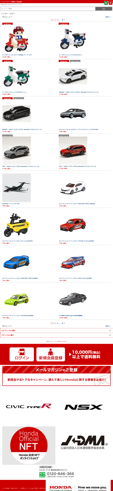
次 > (63, 20)
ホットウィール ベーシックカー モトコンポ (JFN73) (17, 241)
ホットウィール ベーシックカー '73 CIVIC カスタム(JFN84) (76, 241)
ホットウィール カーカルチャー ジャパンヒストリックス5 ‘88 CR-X (79, 129)
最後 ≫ (108, 17)
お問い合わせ (42, 488)
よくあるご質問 (33, 488)
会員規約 (80, 488)
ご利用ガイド (23, 488)
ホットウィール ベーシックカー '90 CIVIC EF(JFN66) (17, 315)
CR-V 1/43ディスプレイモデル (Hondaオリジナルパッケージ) (20, 166)
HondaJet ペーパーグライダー (11, 203)
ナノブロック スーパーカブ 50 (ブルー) (70, 55)
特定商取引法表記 (71, 488)
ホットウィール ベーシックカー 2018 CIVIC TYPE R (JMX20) (77, 203)
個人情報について (53, 488)
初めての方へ (14, 488)
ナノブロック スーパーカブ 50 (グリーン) (14, 92)
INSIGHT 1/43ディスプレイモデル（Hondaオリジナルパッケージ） (79, 92)
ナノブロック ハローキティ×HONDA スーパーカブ (17, 55)
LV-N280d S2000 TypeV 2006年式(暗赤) (70, 315)
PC (56, 341)
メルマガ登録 (5, 488)
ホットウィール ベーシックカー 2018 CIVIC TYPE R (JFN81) (20, 278)
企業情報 (62, 488)
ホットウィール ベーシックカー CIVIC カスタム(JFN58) (75, 278)
